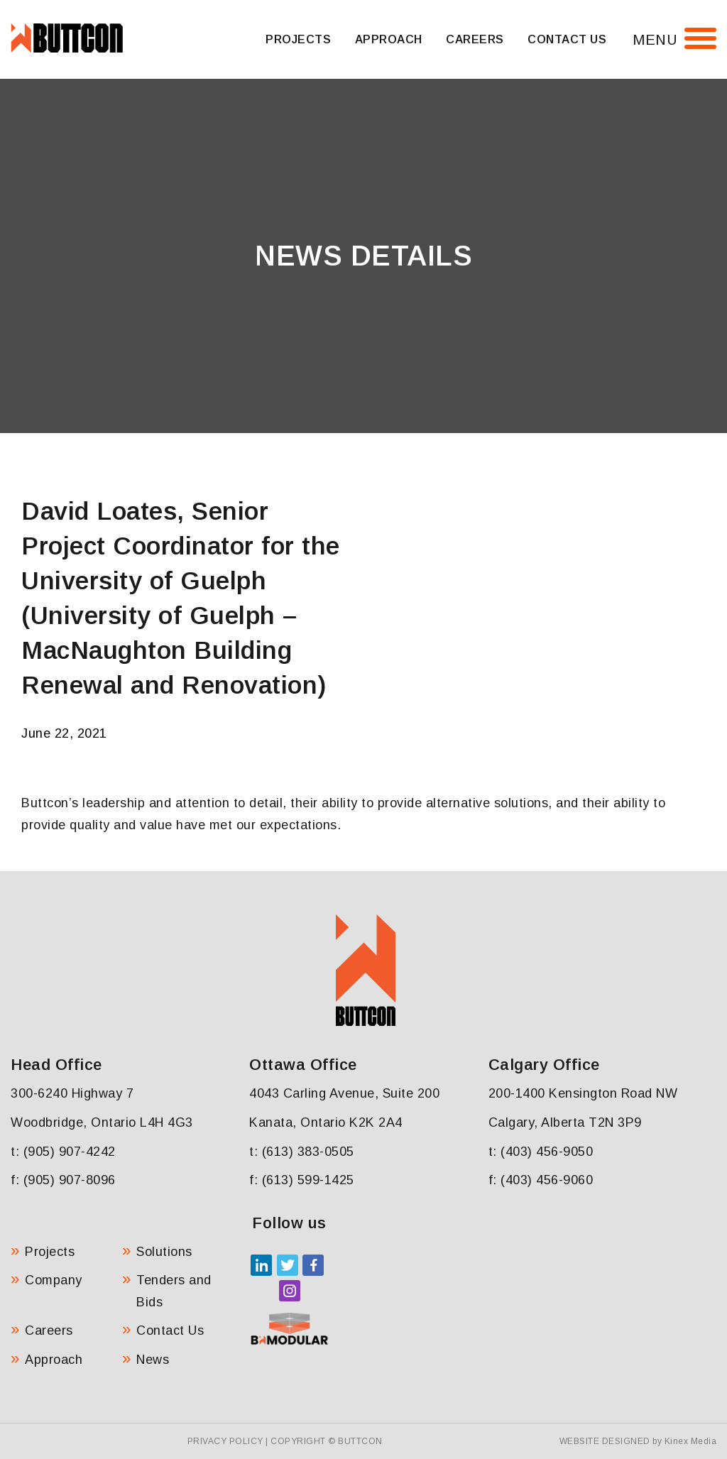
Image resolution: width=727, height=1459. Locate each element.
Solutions (164, 1252)
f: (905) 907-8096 (63, 1180)
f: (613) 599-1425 (301, 1180)
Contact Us (567, 39)
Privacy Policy (225, 1441)
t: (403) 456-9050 (541, 1151)
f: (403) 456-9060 (541, 1180)
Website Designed (604, 1441)
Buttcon (360, 1441)
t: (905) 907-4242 (63, 1151)
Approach (388, 39)
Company (53, 1280)
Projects (298, 39)
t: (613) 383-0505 (301, 1151)
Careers (475, 39)
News (152, 1360)
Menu (655, 40)
